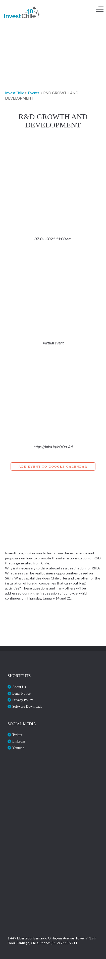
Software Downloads (27, 706)
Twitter (17, 735)
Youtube (18, 748)
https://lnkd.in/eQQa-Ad (53, 446)
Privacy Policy (22, 700)
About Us (19, 687)
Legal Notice (21, 693)
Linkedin (18, 741)
